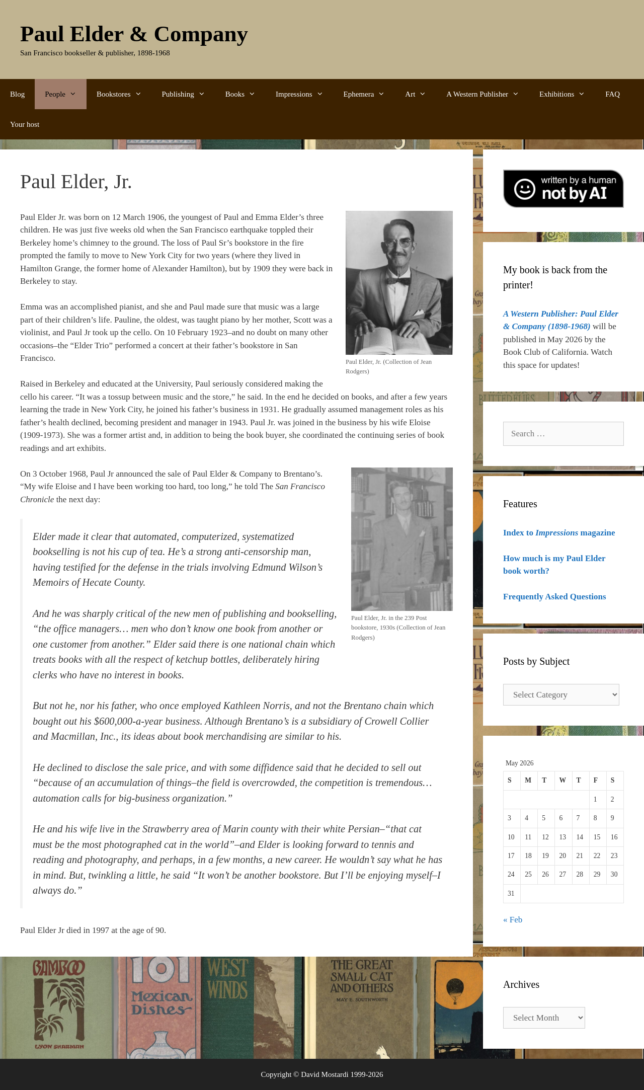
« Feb (512, 919)
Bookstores (124, 94)
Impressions (305, 94)
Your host (24, 124)
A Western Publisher (487, 94)
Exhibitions (567, 94)
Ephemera (369, 94)
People (66, 94)
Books (245, 94)
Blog (17, 94)
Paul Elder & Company (134, 33)
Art (420, 94)
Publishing (188, 94)
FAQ (612, 94)
